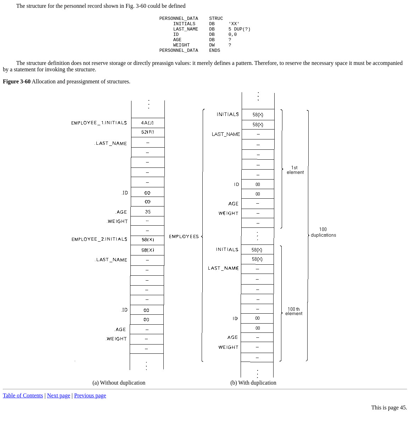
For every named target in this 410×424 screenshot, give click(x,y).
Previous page (90, 403)
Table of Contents (23, 403)
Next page (58, 403)
